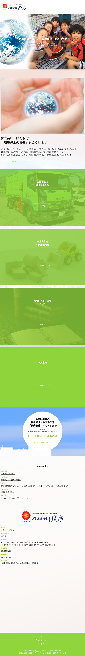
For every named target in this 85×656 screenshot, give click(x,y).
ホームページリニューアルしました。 (15, 498)
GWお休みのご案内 (8, 474)
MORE (14, 161)
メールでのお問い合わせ (42, 442)
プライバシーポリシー (42, 640)
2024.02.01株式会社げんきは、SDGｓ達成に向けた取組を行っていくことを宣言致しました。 (35, 486)
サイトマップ (42, 644)
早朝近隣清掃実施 (7, 492)
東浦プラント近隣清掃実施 (11, 480)
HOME (42, 636)
